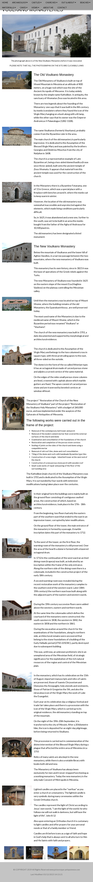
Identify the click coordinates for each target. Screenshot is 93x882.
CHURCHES (51, 2)
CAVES (23, 7)
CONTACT (62, 7)
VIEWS (35, 7)
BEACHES (85, 2)
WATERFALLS (9, 7)
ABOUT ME (48, 7)
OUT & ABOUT (68, 2)
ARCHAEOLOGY (20, 2)
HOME (5, 2)
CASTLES (36, 2)
